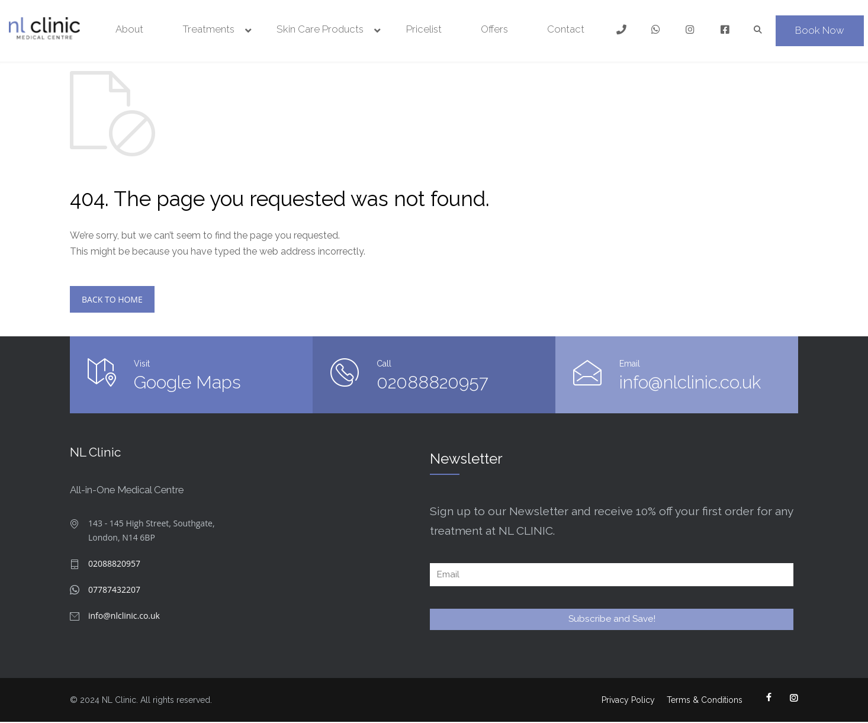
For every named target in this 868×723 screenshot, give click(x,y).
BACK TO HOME (112, 300)
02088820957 (432, 382)
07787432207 (114, 590)
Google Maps (187, 382)
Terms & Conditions (704, 701)
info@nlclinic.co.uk (658, 382)
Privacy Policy (628, 701)
